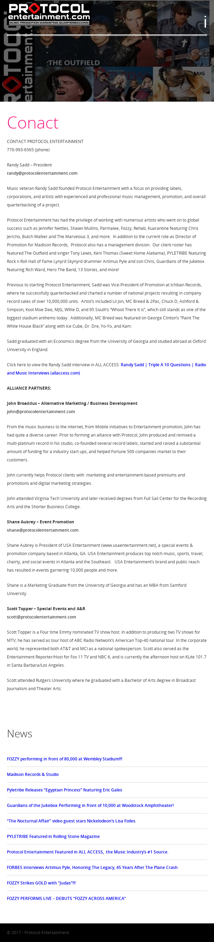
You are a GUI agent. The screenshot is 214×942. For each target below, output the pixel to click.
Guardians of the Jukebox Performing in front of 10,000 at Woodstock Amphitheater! (90, 805)
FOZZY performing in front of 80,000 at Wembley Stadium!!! (64, 759)
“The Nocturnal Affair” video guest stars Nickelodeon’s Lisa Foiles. (71, 821)
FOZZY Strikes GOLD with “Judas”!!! (41, 883)
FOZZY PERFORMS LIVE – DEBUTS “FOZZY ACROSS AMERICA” (66, 898)
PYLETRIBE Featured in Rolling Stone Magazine (53, 836)
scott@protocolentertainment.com (41, 617)
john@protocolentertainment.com (41, 411)
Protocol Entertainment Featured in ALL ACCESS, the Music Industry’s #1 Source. (87, 852)
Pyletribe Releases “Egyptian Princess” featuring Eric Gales (64, 790)
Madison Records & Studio (33, 774)
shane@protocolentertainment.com (42, 530)
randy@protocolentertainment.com (42, 173)
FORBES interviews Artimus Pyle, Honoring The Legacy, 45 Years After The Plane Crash (92, 867)
